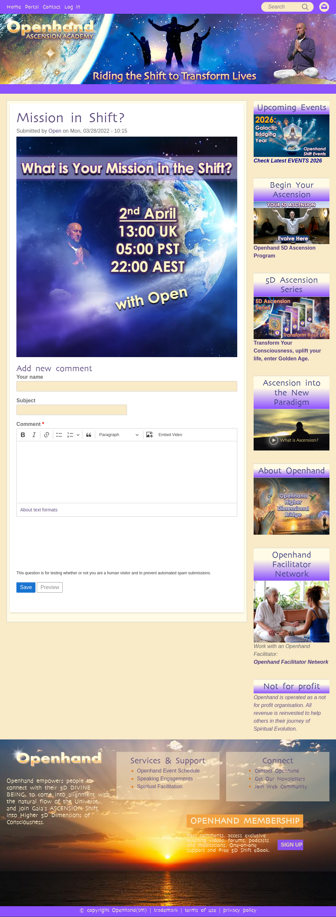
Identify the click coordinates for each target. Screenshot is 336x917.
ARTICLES (141, 88)
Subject (25, 400)
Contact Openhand (277, 771)
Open (55, 131)
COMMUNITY (237, 88)
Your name (29, 377)
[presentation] (43, 545)
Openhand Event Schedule (168, 771)
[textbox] (126, 472)
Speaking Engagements (165, 778)
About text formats (39, 509)
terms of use (200, 910)
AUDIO (187, 88)
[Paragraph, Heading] (119, 435)
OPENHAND (51, 88)
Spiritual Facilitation (159, 786)
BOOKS (209, 88)
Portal (32, 7)
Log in (72, 7)
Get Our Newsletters (280, 778)
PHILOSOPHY (84, 88)
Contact (51, 7)
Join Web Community (281, 786)
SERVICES (114, 88)
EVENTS (267, 88)
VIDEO (166, 88)
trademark (166, 910)
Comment (28, 424)
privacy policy (240, 910)
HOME (24, 88)
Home (14, 7)
